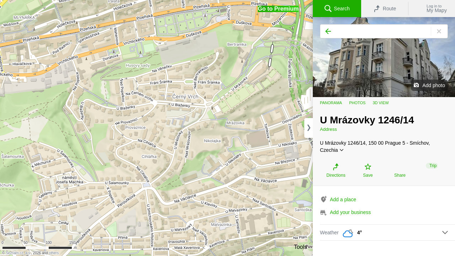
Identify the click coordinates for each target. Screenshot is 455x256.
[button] (278, 9)
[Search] (384, 31)
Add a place (343, 199)
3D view (381, 103)
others (54, 253)
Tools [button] (300, 247)
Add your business (350, 212)
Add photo (433, 85)
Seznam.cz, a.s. (18, 253)
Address (328, 129)
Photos (357, 103)
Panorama (331, 103)
